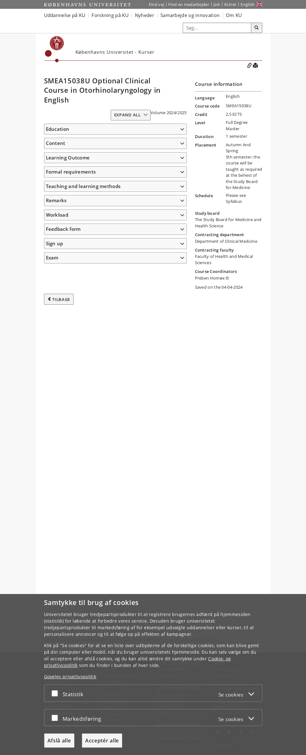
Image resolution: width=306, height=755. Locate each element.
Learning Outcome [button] (68, 188)
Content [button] (55, 152)
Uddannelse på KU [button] (65, 15)
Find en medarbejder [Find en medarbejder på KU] (188, 4)
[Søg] (256, 28)
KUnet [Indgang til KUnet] (230, 4)
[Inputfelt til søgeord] (217, 28)
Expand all (127, 115)
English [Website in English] (247, 4)
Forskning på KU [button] (110, 15)
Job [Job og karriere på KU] (217, 4)
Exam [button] (52, 592)
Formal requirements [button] (71, 506)
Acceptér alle (102, 740)
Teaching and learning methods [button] (83, 520)
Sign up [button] (54, 578)
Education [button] (58, 129)
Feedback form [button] (63, 563)
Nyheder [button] (144, 15)
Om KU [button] (234, 15)
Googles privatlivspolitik (70, 677)
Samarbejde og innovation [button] (190, 15)
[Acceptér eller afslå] (56, 693)
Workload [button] (57, 549)
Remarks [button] (56, 534)
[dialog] (153, 674)
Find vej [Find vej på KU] (156, 4)
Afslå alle (59, 740)
